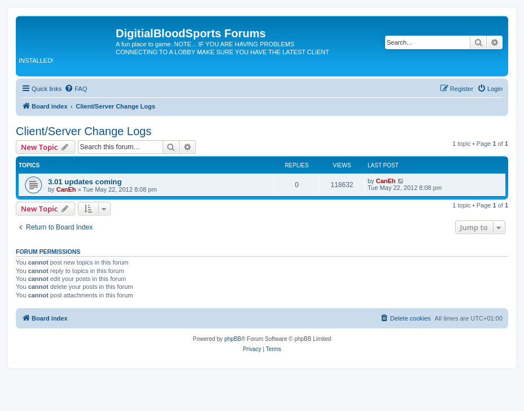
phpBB (232, 339)
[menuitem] (75, 89)
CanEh (66, 189)
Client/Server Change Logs (83, 131)
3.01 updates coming (84, 182)
